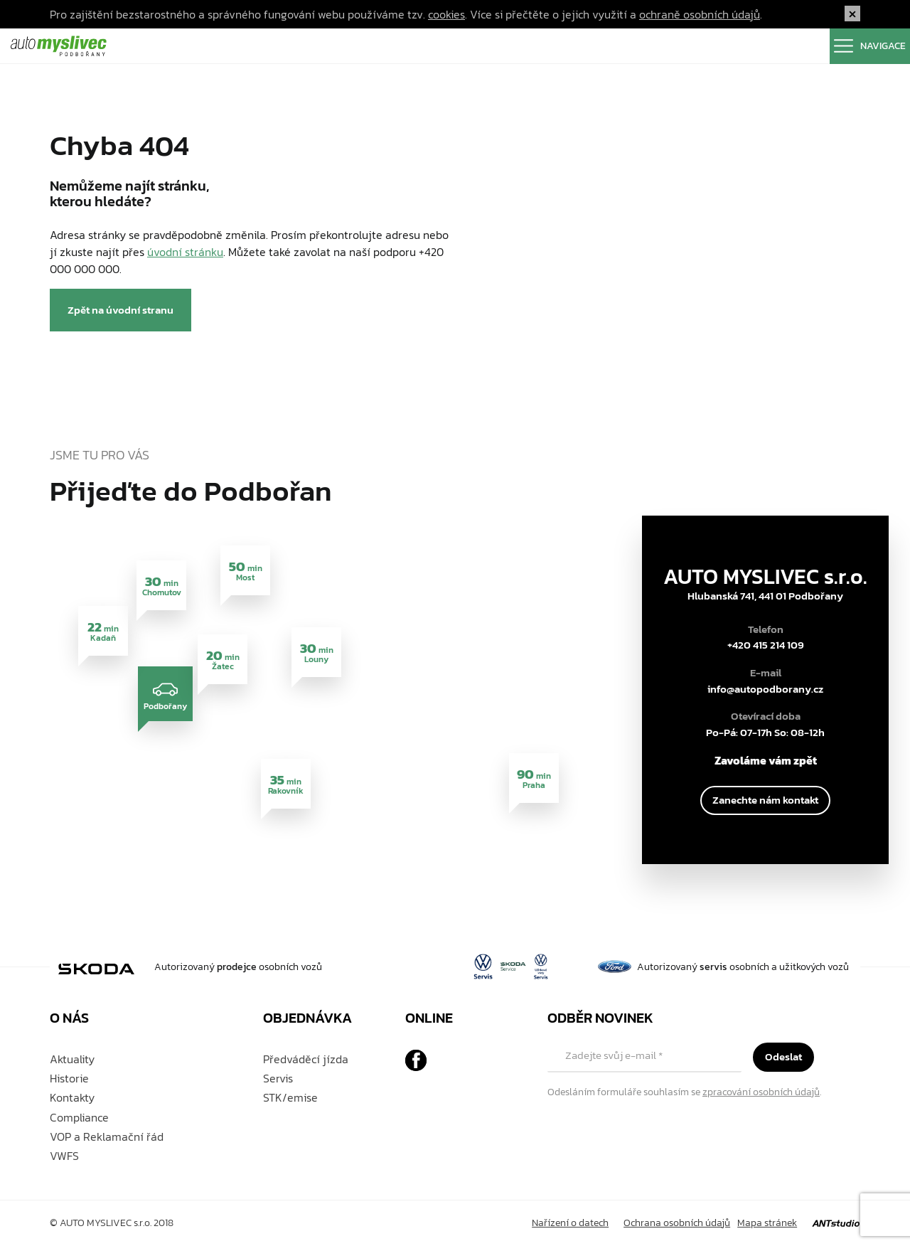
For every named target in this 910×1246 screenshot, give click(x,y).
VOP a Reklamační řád (107, 1136)
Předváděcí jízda (305, 1058)
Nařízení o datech (570, 1222)
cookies (446, 14)
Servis (278, 1078)
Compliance (79, 1117)
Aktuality (72, 1058)
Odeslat (783, 1056)
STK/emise (290, 1097)
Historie (69, 1078)
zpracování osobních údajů (761, 1092)
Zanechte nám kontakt (765, 800)
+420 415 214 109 (765, 645)
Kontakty (72, 1097)
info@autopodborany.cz (765, 689)
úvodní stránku (185, 251)
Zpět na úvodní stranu (120, 310)
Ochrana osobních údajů (676, 1222)
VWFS (64, 1155)
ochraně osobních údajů (699, 14)
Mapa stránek (767, 1222)
